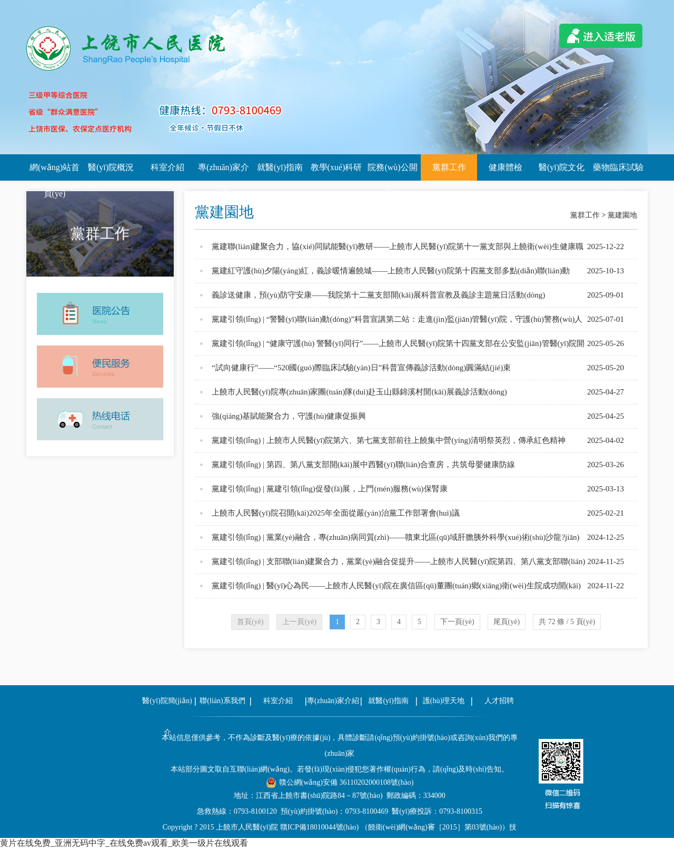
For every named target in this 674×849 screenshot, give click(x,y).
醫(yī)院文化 (561, 167)
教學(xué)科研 (336, 167)
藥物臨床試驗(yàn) (618, 172)
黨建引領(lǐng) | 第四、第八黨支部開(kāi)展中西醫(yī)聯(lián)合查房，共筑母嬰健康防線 (363, 464)
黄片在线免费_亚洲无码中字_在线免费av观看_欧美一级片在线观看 (124, 842)
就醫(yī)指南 (280, 167)
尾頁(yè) (506, 622)
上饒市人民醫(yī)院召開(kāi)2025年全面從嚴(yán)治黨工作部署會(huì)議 (336, 513)
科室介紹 (167, 167)
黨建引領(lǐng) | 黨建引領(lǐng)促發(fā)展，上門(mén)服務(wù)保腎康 (330, 489)
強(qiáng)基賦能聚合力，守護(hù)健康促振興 (289, 416)
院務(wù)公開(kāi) (392, 172)
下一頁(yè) (457, 622)
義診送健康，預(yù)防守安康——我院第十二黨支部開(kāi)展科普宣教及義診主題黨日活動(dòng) (378, 295)
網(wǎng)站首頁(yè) (54, 172)
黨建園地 (622, 215)
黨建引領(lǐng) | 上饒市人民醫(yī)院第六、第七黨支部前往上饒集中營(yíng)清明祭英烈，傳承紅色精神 (389, 440)
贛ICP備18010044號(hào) (319, 827)
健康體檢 (505, 167)
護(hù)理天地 (443, 701)
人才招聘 (499, 701)
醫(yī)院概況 (111, 167)
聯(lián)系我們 (222, 701)
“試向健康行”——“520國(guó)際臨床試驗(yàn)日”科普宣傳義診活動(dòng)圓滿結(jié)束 (361, 367)
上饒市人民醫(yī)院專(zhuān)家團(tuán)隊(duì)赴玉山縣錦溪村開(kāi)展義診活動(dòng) (359, 392)
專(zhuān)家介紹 (223, 172)
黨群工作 (449, 167)
